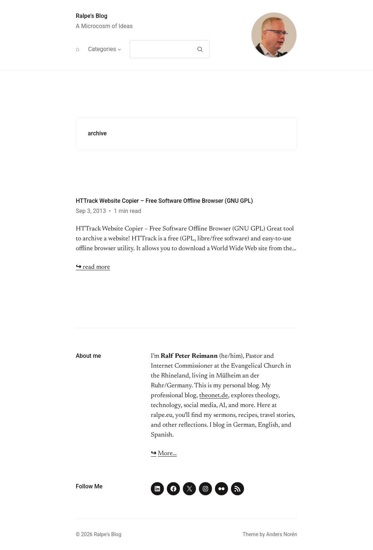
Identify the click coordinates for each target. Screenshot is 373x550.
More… (167, 453)
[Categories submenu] (119, 49)
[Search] (199, 49)
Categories (102, 49)
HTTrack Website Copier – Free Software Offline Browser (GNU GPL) (164, 200)
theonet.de (213, 395)
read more (93, 267)
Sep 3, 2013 (91, 211)
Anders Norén (281, 534)
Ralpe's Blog (91, 15)
